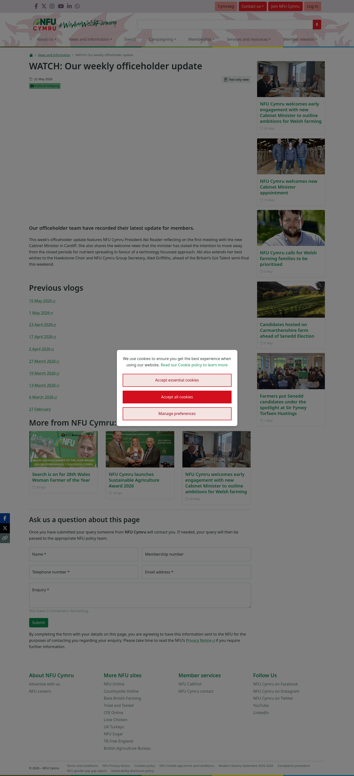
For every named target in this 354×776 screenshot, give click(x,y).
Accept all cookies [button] (177, 397)
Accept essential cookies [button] (177, 380)
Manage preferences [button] (177, 413)
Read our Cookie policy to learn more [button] (194, 365)
